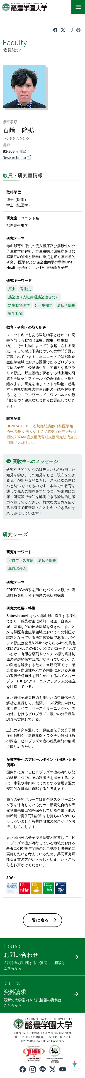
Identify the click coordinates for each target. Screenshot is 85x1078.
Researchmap (17, 157)
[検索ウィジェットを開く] (74, 1064)
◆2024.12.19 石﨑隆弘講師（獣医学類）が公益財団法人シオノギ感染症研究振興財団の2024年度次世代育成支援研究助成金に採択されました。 (42, 434)
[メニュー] (78, 7)
